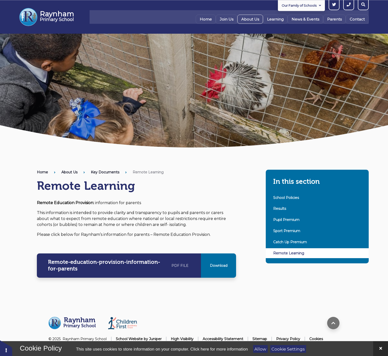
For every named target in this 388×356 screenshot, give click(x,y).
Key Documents (105, 172)
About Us (69, 172)
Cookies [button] (316, 339)
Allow (260, 349)
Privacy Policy (288, 339)
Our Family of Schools (301, 5)
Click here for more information (219, 349)
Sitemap (259, 339)
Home (42, 172)
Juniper (155, 339)
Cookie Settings (288, 349)
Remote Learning (148, 172)
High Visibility (182, 339)
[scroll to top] (333, 323)
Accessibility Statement (223, 339)
